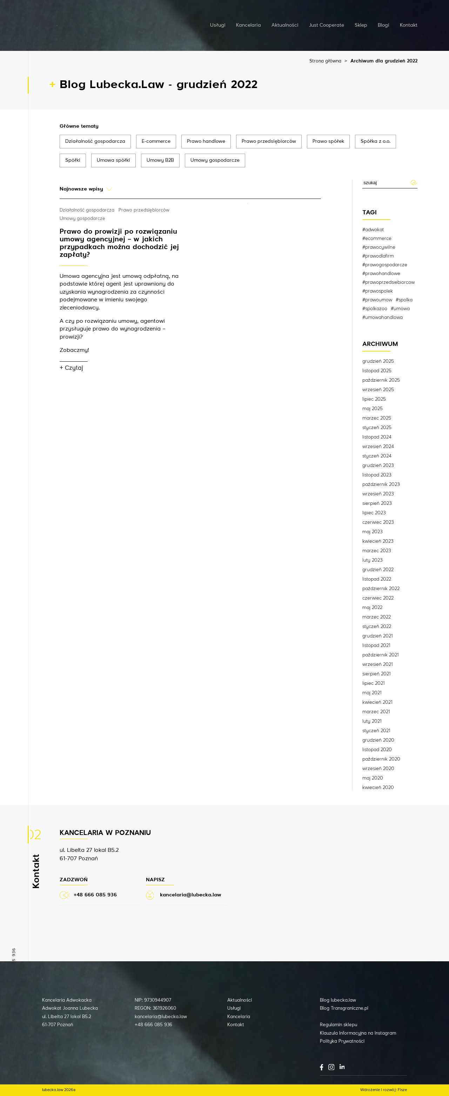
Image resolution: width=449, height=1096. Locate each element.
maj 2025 (372, 408)
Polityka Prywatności (342, 1041)
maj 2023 (372, 531)
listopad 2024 (376, 437)
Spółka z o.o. (375, 141)
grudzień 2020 (378, 740)
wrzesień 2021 (377, 664)
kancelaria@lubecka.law (161, 1017)
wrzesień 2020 (378, 768)
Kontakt (408, 25)
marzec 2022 (376, 617)
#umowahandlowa (382, 317)
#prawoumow (377, 300)
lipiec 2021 (373, 683)
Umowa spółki (113, 160)
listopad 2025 (376, 370)
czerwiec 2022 (378, 598)
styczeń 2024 (376, 456)
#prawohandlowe (381, 273)
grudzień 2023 (378, 465)
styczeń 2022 (376, 626)
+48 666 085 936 (153, 1025)
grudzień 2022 (378, 569)
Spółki (72, 160)
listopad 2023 (376, 475)
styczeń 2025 (376, 427)
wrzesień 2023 (378, 494)
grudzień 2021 (377, 636)
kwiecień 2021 (377, 702)
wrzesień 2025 (378, 389)
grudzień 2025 (378, 361)
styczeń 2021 (376, 730)
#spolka (404, 300)
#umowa (400, 308)
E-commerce (156, 141)
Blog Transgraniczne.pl (344, 1008)
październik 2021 (380, 655)
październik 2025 (381, 380)
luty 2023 (372, 560)
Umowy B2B (160, 160)
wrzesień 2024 (378, 446)
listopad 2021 (376, 645)
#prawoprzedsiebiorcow (388, 282)
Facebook (321, 1067)
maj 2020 (372, 778)
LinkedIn (342, 1066)
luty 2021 (371, 721)
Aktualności (285, 25)
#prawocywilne (378, 247)
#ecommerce (376, 238)
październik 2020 (381, 759)
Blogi (383, 25)
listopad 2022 (376, 579)
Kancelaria (248, 25)
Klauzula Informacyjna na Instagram (358, 1033)
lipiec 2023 (374, 512)
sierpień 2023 (377, 503)
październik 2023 (381, 484)
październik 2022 (381, 588)
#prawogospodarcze (384, 264)
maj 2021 (371, 692)
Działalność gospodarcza (95, 141)
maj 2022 (372, 607)
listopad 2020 (377, 749)
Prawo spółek (328, 141)
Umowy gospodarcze (215, 160)
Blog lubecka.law (338, 1000)
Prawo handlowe (206, 141)
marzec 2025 (376, 418)
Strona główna (325, 61)
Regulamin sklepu (338, 1025)
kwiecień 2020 (378, 787)
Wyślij (413, 182)
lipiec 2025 (374, 399)
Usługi (218, 25)
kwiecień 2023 (378, 541)
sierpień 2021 (376, 673)
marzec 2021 (376, 711)
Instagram (331, 1067)
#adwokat (373, 229)
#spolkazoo (374, 308)
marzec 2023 (376, 550)
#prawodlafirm (378, 256)
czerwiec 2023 (378, 522)
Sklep (361, 25)
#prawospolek (377, 291)
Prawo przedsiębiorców (269, 141)
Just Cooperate (326, 25)
